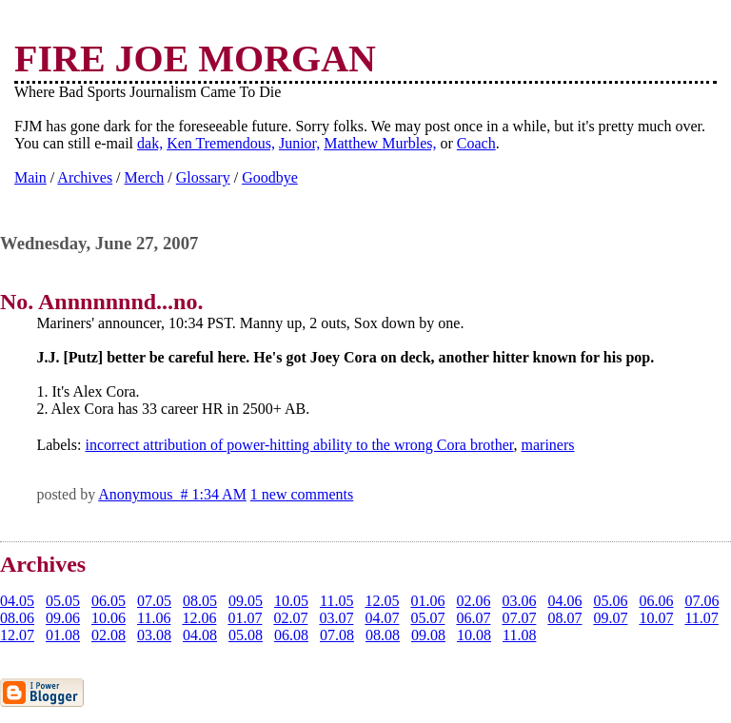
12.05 (382, 601)
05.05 (63, 601)
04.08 (200, 635)
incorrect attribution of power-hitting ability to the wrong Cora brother (299, 445)
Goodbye (270, 177)
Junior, (299, 143)
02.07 (290, 618)
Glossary (203, 177)
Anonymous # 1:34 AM (172, 494)
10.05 (291, 601)
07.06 (701, 601)
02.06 (473, 601)
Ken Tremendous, (221, 143)
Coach (476, 143)
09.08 (428, 635)
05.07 (427, 618)
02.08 (108, 635)
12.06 (199, 618)
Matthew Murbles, (380, 143)
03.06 (519, 601)
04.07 (382, 618)
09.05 (245, 601)
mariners (548, 445)
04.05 (17, 601)
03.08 (154, 635)
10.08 (474, 635)
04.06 (564, 601)
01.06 (427, 601)
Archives (84, 177)
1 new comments (301, 494)
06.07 (473, 618)
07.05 (154, 601)
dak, (150, 143)
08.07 (564, 618)
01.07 (244, 618)
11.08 (519, 635)
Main (30, 177)
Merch (145, 177)
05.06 (610, 601)
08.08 (383, 635)
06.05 (108, 601)
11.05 (336, 601)
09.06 (63, 618)
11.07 (701, 618)
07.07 (519, 618)
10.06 (108, 618)
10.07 (656, 618)
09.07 (610, 618)
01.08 (63, 635)
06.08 (291, 635)
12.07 (17, 635)
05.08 (245, 635)
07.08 (337, 635)
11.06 (153, 618)
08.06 (17, 618)
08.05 (200, 601)
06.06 (656, 601)
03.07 (336, 618)
